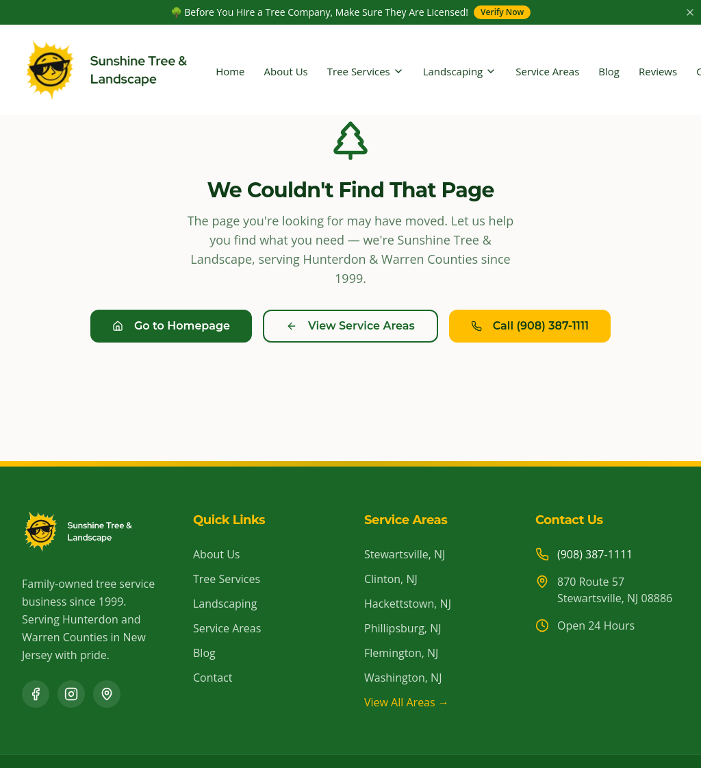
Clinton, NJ (391, 578)
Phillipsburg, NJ (402, 628)
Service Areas (547, 71)
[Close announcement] (690, 12)
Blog (609, 71)
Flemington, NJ (401, 652)
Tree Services (365, 71)
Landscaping (460, 71)
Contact (212, 677)
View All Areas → (406, 702)
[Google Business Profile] (106, 694)
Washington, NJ (403, 677)
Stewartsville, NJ (404, 554)
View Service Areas (350, 325)
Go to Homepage (171, 325)
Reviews (658, 71)
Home (230, 71)
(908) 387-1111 (595, 554)
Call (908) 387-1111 (530, 325)
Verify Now (502, 12)
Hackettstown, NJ (407, 603)
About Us (286, 71)
